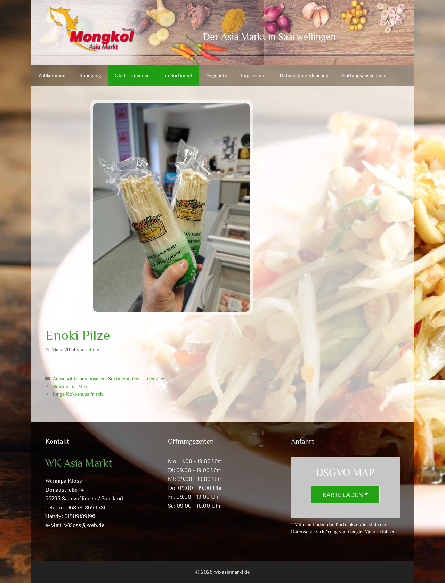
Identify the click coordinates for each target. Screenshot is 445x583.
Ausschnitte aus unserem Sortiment (91, 378)
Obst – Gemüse (132, 75)
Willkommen (51, 75)
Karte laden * (345, 495)
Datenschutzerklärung (304, 75)
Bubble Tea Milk (70, 386)
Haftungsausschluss (364, 75)
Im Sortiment (177, 75)
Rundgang (90, 75)
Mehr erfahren (380, 531)
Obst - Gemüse (148, 378)
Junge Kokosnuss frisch (78, 394)
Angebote (216, 75)
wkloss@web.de (84, 525)
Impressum (253, 75)
